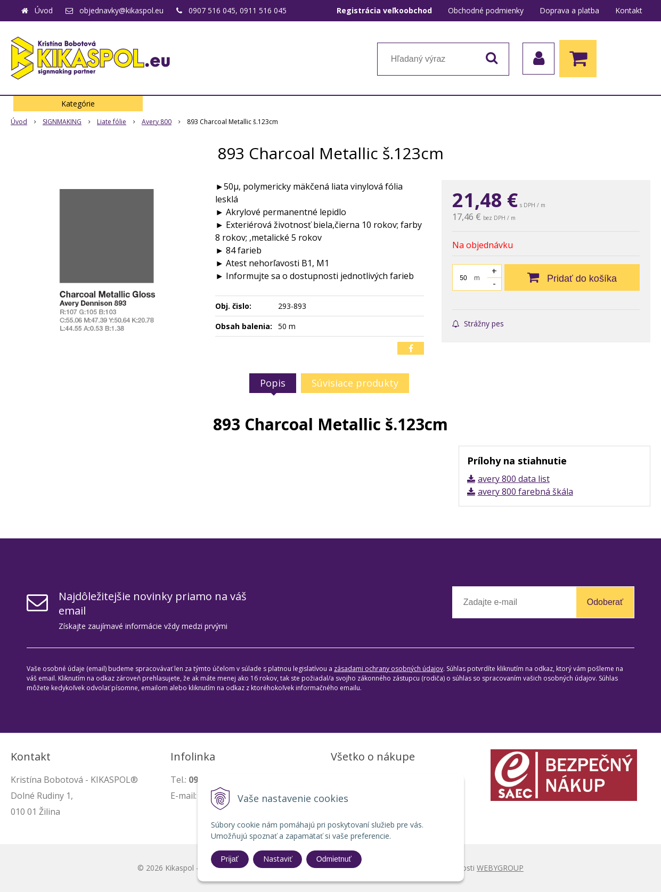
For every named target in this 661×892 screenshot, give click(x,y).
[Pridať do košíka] (572, 277)
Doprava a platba (569, 10)
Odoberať (605, 602)
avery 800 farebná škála (525, 491)
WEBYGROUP (500, 868)
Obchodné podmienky (486, 10)
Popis (272, 383)
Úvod (44, 10)
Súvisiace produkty (355, 383)
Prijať (230, 859)
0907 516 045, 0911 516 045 (238, 10)
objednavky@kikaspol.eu (121, 10)
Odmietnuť (334, 859)
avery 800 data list (514, 479)
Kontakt (628, 10)
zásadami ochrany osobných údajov (388, 668)
